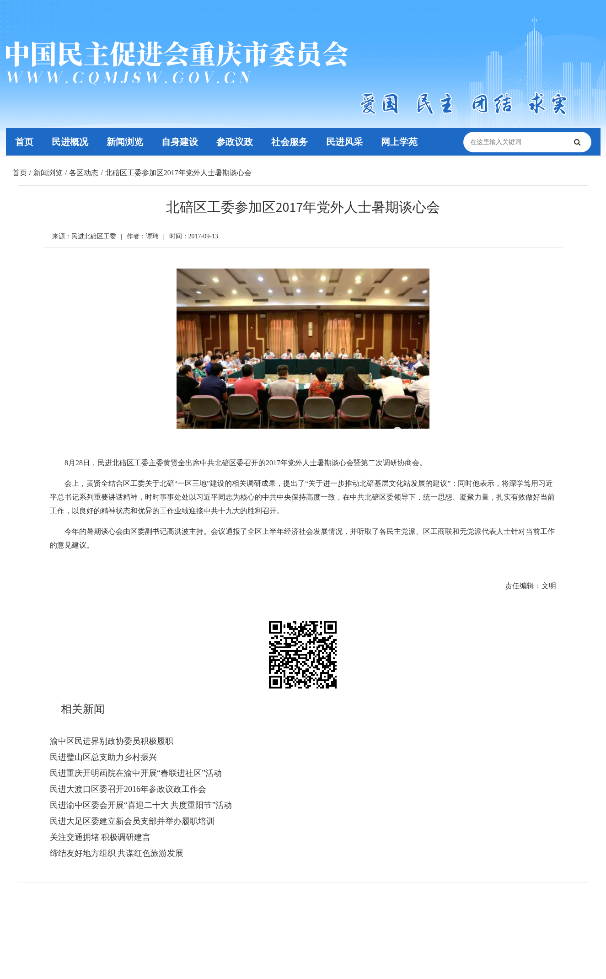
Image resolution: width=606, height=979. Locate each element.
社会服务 (289, 142)
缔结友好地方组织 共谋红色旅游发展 (117, 853)
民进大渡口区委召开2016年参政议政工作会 (128, 789)
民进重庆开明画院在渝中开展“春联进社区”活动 (136, 773)
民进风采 (344, 142)
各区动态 (83, 173)
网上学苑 (399, 142)
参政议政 (234, 142)
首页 (24, 142)
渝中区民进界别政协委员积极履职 (111, 741)
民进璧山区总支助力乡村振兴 (103, 757)
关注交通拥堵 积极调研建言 (100, 837)
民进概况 (69, 142)
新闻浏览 (124, 142)
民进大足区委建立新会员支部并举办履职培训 (132, 821)
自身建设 (179, 142)
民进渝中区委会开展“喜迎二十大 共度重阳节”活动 (141, 805)
